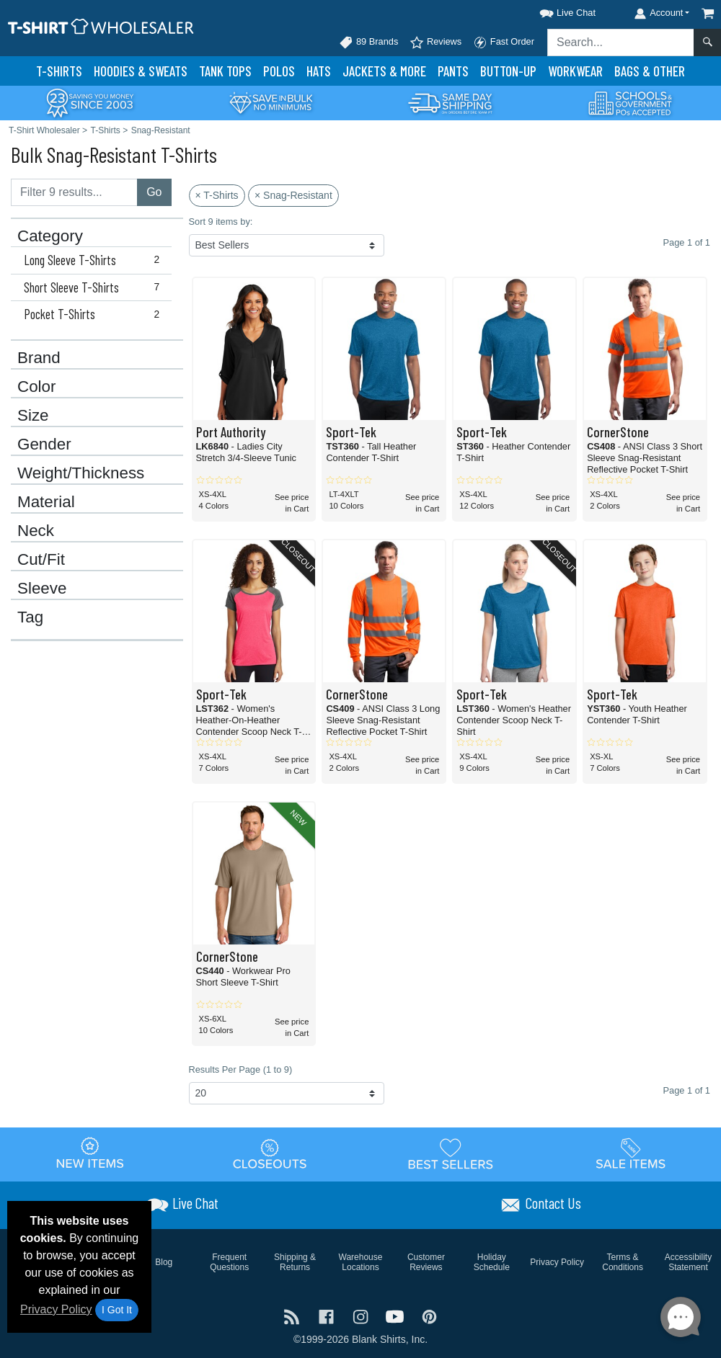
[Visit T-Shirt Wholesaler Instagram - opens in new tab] (362, 1316)
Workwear (575, 71)
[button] (554, 10)
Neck (35, 531)
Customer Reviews (426, 1262)
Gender (44, 444)
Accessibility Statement (688, 1262)
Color (36, 387)
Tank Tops (225, 71)
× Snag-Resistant (293, 195)
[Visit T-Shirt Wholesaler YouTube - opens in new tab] (396, 1316)
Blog (163, 1262)
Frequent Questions (229, 1262)
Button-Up (508, 71)
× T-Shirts (217, 195)
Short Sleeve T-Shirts (95, 287)
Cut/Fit (41, 560)
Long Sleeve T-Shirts (95, 260)
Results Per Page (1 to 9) (241, 1069)
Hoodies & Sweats (140, 71)
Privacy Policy (56, 1309)
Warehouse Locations (361, 1262)
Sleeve (41, 589)
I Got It (117, 1309)
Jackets (384, 71)
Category (50, 236)
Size (33, 416)
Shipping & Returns (295, 1262)
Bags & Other (649, 71)
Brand (39, 358)
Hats (318, 71)
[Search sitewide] (620, 42)
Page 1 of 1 (686, 1090)
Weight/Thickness (80, 473)
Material (46, 502)
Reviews (435, 42)
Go (154, 192)
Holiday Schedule (492, 1262)
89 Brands (368, 42)
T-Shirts (59, 71)
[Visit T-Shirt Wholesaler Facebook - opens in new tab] (328, 1316)
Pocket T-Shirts (95, 314)
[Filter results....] (74, 192)
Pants (453, 71)
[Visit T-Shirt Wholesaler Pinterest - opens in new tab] (429, 1316)
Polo (279, 71)
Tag (30, 617)
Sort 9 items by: (221, 221)
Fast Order (503, 42)
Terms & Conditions (622, 1262)
